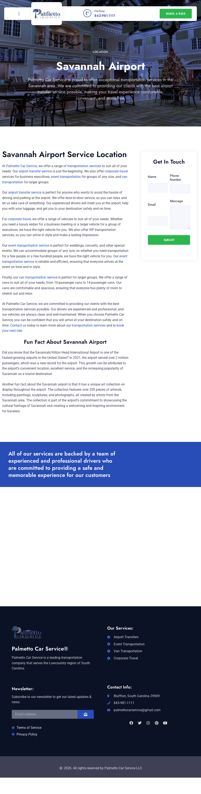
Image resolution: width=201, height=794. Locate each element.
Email (152, 205)
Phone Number (175, 178)
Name (152, 177)
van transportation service (38, 277)
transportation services (84, 166)
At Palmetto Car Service (19, 166)
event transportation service (28, 245)
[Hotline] (87, 13)
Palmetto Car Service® (40, 649)
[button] (19, 13)
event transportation (66, 177)
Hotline (99, 11)
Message (176, 201)
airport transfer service (35, 171)
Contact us (18, 325)
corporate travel (116, 171)
